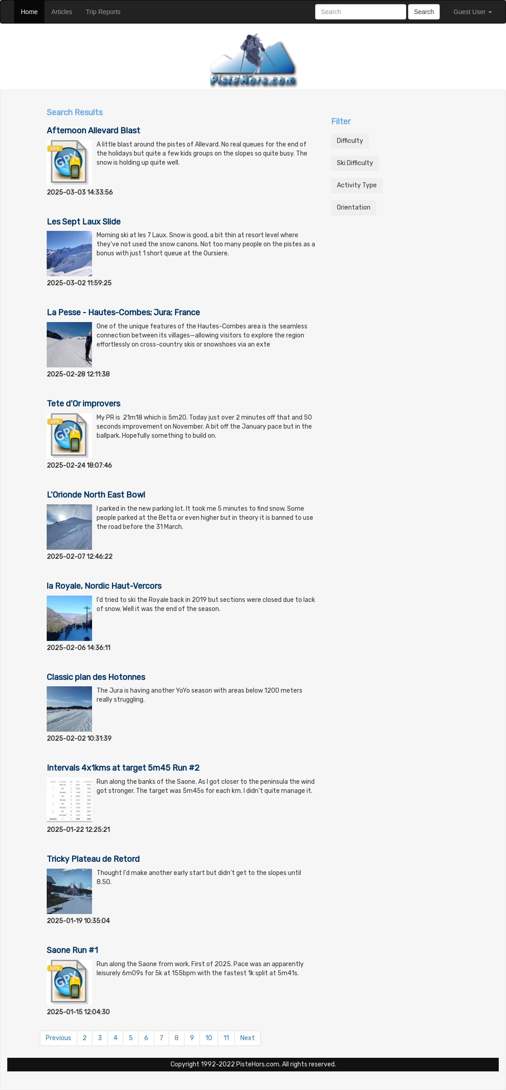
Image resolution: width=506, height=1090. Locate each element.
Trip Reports (106, 11)
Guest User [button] (472, 11)
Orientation (353, 207)
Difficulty (350, 141)
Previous (58, 1038)
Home (32, 11)
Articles (65, 11)
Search (424, 11)
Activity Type (357, 185)
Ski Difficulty (355, 163)
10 (208, 1038)
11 (226, 1038)
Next (247, 1038)
